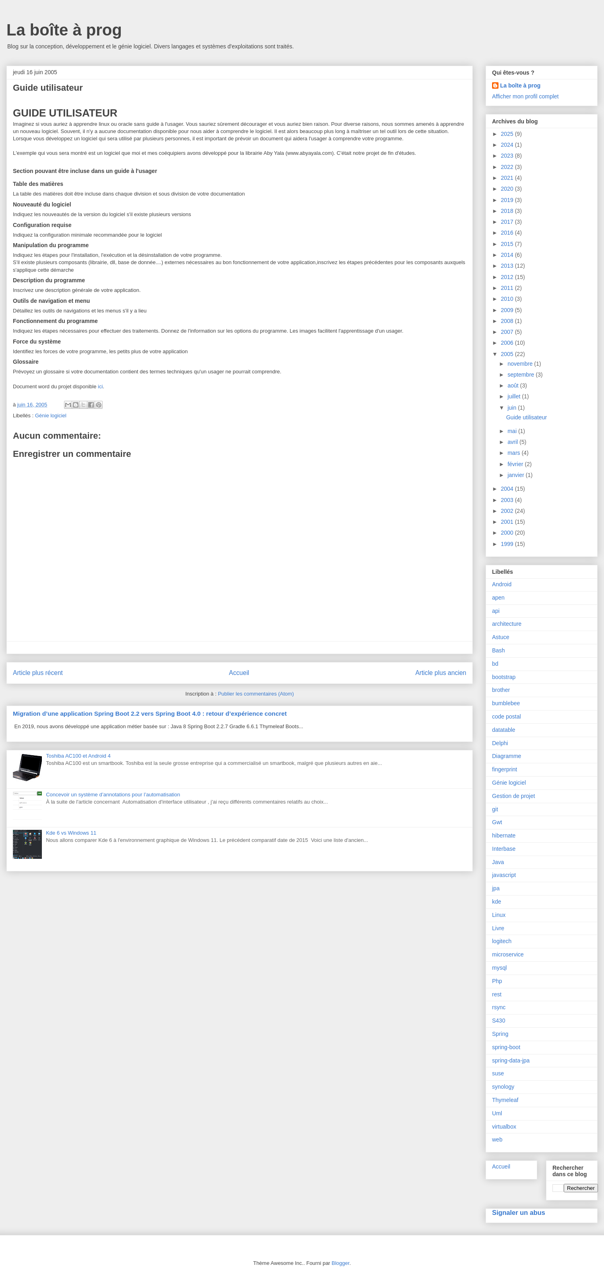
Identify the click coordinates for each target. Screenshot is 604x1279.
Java (498, 862)
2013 (508, 265)
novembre (520, 363)
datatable (503, 730)
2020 (508, 188)
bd (495, 663)
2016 (508, 232)
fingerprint (504, 769)
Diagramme (506, 756)
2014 (508, 255)
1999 (508, 544)
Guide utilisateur (526, 417)
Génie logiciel (50, 415)
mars (514, 453)
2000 (508, 532)
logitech (501, 941)
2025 (508, 134)
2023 (508, 155)
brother (501, 690)
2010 (508, 299)
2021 (508, 178)
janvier (516, 475)
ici (100, 386)
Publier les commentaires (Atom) (256, 694)
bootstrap (503, 677)
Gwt (497, 822)
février (516, 464)
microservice (508, 954)
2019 (508, 200)
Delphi (500, 743)
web (497, 1139)
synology (503, 1086)
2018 (508, 211)
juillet (514, 396)
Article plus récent (38, 672)
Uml (497, 1113)
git (495, 809)
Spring (500, 1034)
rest (496, 994)
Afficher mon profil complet (525, 96)
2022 (508, 167)
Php (497, 981)
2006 (508, 343)
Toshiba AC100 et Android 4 (78, 756)
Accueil (239, 672)
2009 (508, 310)
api (496, 611)
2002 (508, 511)
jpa (496, 888)
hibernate (503, 835)
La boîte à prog (64, 30)
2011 (508, 288)
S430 (498, 1020)
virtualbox (504, 1126)
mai (512, 431)
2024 (508, 145)
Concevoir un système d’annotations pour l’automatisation (113, 795)
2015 (508, 244)
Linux (498, 915)
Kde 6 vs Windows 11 (71, 833)
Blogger (341, 1263)
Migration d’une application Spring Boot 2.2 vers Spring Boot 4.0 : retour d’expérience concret (150, 713)
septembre (521, 374)
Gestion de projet (513, 796)
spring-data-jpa (511, 1060)
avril (513, 442)
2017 (508, 222)
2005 (508, 354)
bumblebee (506, 703)
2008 (508, 321)
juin (512, 407)
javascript (504, 875)
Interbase (503, 849)
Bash (498, 650)
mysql (499, 967)
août (513, 385)
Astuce (500, 637)
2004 (508, 488)
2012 (508, 277)
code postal (506, 716)
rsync (498, 1007)
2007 (508, 332)
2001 (508, 522)
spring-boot (506, 1047)
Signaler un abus (518, 1212)
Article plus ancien (440, 672)
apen (498, 597)
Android (501, 584)
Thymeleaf (505, 1100)
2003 (508, 500)
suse (498, 1073)
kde (496, 901)
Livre (498, 928)
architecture (506, 624)
